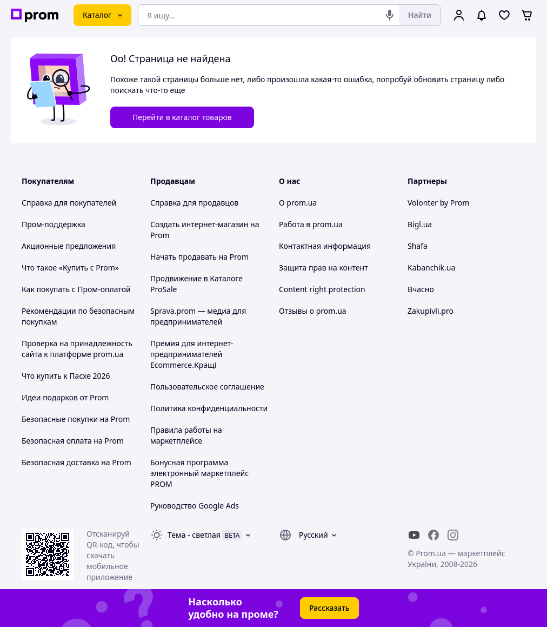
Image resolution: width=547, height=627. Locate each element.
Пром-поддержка (53, 224)
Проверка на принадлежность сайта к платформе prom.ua (77, 348)
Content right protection (322, 289)
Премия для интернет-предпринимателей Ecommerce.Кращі (191, 354)
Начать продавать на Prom (199, 257)
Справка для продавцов (194, 202)
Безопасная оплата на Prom (73, 440)
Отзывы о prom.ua (312, 311)
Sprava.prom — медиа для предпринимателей (198, 316)
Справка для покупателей (69, 202)
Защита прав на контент (323, 267)
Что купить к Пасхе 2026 (66, 376)
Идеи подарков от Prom (65, 397)
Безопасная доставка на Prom (76, 462)
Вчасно (421, 289)
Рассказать (329, 608)
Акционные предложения (69, 246)
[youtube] (414, 535)
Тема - (194, 535)
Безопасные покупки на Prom (76, 419)
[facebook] (433, 535)
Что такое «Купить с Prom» (70, 267)
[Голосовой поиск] (390, 15)
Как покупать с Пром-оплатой (76, 289)
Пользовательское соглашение (207, 386)
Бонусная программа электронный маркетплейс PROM (199, 473)
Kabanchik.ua (431, 267)
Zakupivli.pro (430, 311)
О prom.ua (298, 202)
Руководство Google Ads (194, 505)
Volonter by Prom (438, 202)
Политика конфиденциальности (209, 408)
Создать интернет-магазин (199, 224)
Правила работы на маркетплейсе (186, 435)
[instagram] (452, 535)
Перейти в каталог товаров (182, 117)
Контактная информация (325, 246)
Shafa (418, 246)
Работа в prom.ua (311, 224)
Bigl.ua (420, 224)
